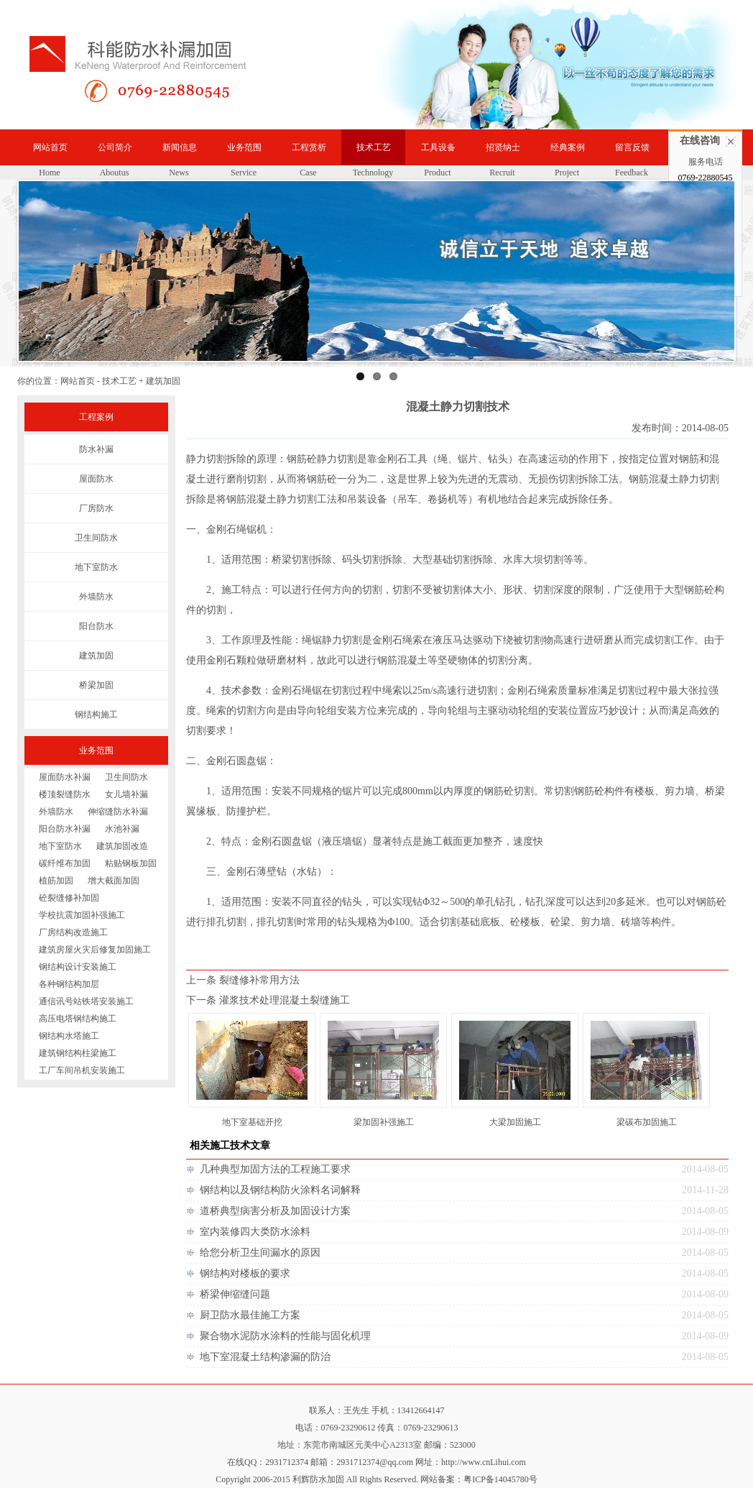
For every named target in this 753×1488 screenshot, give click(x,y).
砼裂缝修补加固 (69, 898)
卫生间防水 (96, 538)
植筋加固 (56, 881)
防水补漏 (96, 449)
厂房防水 (96, 508)
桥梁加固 (96, 685)
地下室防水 (96, 567)
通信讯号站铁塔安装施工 (86, 1001)
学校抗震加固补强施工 (82, 915)
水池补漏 (122, 829)
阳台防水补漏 (65, 829)
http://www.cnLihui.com (483, 1462)
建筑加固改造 (122, 846)
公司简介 (115, 147)
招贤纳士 (503, 147)
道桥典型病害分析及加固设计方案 (275, 1210)
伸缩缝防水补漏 (118, 812)
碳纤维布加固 (65, 863)
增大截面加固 (113, 881)
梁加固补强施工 (384, 1122)
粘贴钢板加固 (131, 863)
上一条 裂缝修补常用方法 (243, 980)
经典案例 (567, 147)
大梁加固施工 (515, 1122)
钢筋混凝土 (654, 479)
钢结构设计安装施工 (77, 967)
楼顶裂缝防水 (65, 794)
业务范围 (244, 147)
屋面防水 (96, 479)
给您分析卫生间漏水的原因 (260, 1252)
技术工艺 (373, 147)
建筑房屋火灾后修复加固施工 (95, 950)
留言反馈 (632, 147)
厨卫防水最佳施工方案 (250, 1315)
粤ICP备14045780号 (500, 1479)
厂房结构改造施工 (73, 932)
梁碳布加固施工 (646, 1122)
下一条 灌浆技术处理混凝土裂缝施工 (268, 1000)
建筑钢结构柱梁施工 (77, 1053)
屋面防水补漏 (65, 777)
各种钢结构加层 (69, 984)
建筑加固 (96, 656)
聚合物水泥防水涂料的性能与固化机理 (285, 1336)
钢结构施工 (96, 714)
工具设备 (438, 147)
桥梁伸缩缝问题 (235, 1294)
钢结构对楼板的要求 (245, 1273)
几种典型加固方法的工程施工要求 (275, 1169)
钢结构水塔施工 (69, 1036)
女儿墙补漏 (126, 794)
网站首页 (50, 147)
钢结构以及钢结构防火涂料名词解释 (280, 1190)
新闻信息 (179, 147)
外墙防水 (96, 597)
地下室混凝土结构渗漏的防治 (265, 1356)
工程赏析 (309, 147)
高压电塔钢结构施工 (77, 1019)
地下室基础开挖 (252, 1122)
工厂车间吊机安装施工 (82, 1070)
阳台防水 (96, 626)
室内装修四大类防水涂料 (255, 1231)
